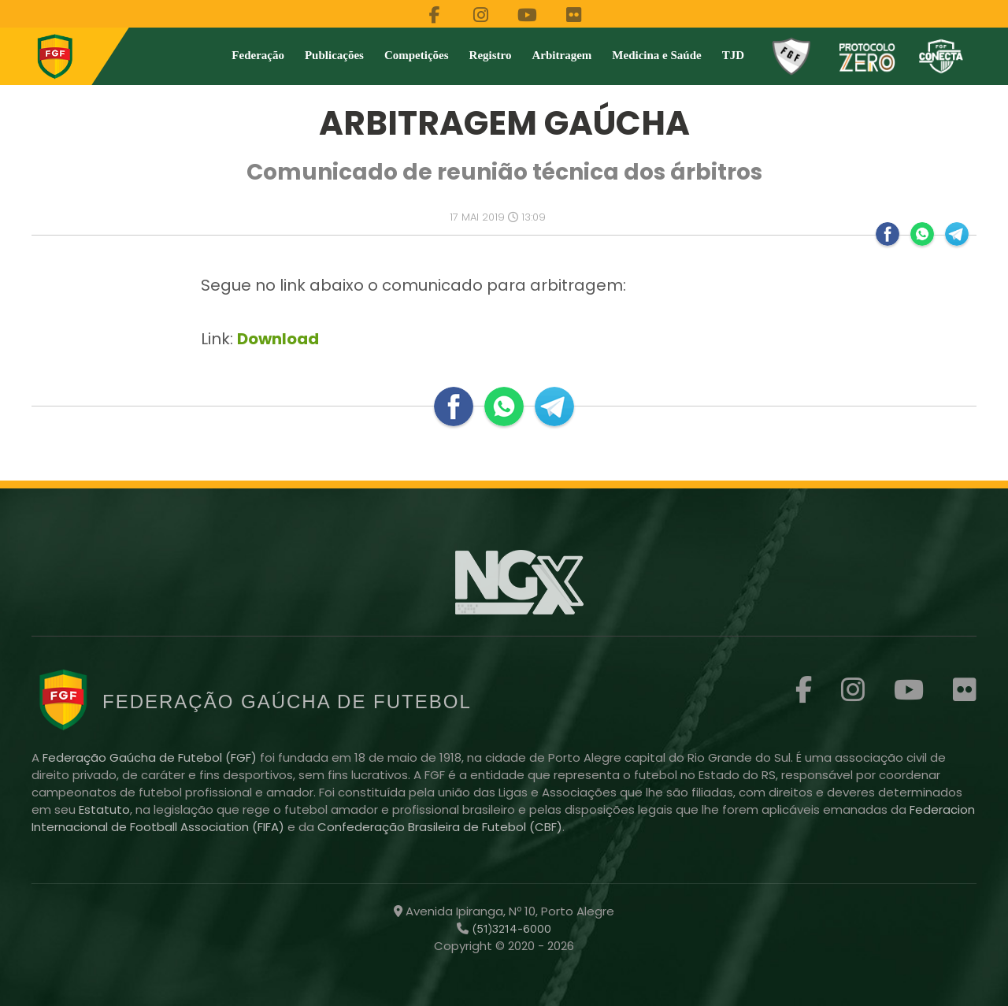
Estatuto (104, 809)
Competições (416, 55)
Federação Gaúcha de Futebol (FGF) (151, 757)
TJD (733, 55)
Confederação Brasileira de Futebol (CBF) (439, 827)
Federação (258, 55)
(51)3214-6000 (510, 929)
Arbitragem (562, 55)
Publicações (334, 55)
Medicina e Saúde (656, 55)
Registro (490, 55)
